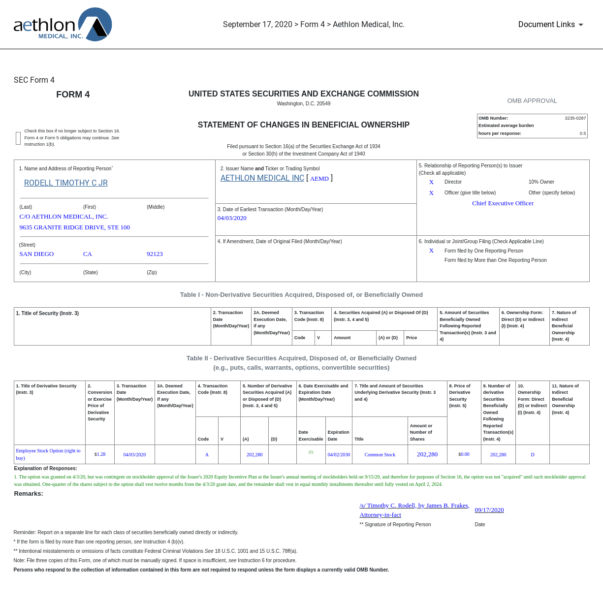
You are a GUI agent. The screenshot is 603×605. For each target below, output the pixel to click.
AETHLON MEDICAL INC (262, 178)
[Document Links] (552, 24)
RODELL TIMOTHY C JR (66, 183)
